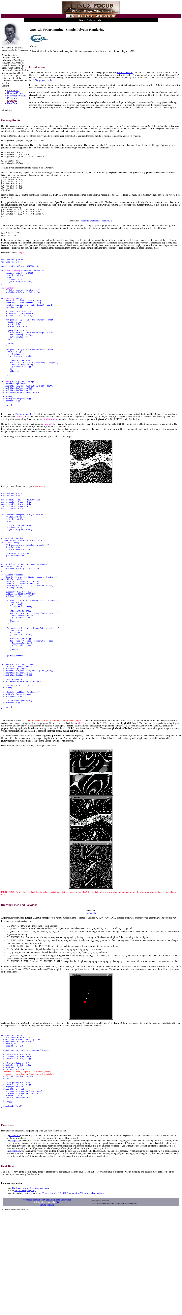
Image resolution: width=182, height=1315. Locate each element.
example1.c (95, 228)
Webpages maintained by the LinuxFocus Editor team (47, 1302)
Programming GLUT (24, 453)
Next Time (12, 103)
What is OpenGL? (50, 1295)
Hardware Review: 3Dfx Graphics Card (30, 1290)
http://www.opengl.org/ (25, 1293)
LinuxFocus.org (47, 1307)
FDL (58, 1304)
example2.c (107, 228)
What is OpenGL (125, 72)
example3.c (91, 997)
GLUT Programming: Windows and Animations (82, 1295)
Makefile (85, 228)
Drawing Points (15, 93)
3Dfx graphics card (42, 80)
